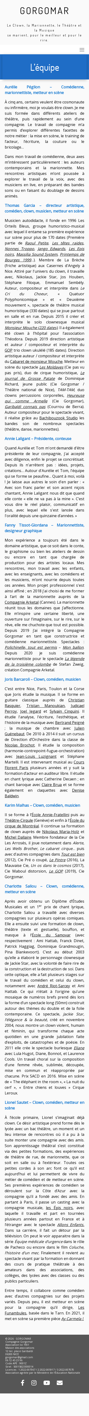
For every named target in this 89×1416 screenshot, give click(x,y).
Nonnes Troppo (19, 248)
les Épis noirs (59, 1207)
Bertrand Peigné (69, 722)
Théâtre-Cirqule (19, 820)
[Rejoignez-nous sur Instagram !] (33, 1383)
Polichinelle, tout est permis (31, 647)
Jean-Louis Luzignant (36, 756)
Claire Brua (52, 784)
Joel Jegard (30, 711)
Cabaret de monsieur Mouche (36, 361)
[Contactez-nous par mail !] (60, 1383)
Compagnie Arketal (22, 602)
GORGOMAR (44, 10)
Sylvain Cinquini (64, 711)
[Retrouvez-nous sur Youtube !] (46, 1383)
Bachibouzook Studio (58, 418)
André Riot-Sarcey (53, 985)
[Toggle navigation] (82, 49)
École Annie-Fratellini (50, 814)
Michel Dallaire (18, 837)
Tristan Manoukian (45, 705)
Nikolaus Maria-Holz (60, 831)
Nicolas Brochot (20, 745)
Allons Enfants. (70, 1224)
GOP (8, 350)
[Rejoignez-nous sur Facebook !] (22, 1383)
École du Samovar (51, 935)
